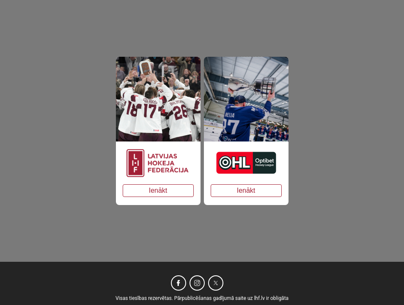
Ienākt (158, 190)
